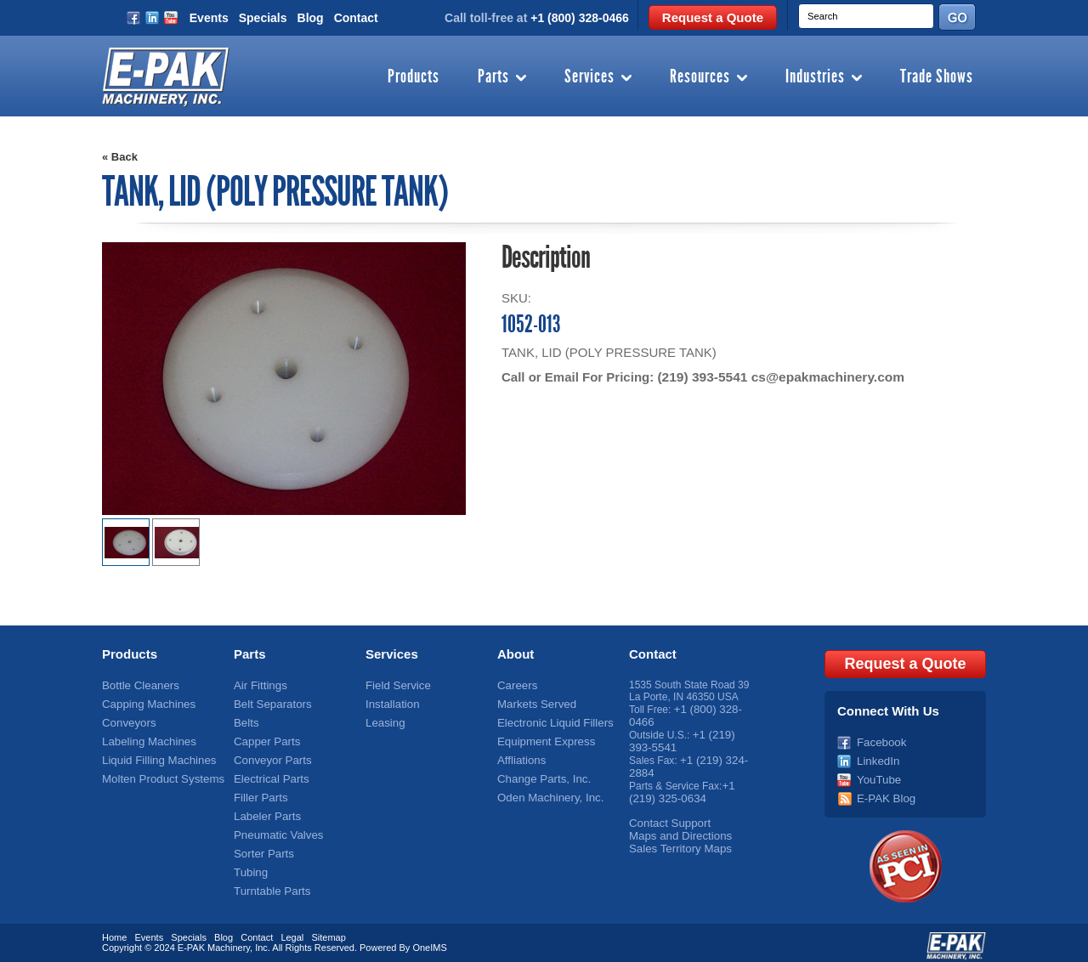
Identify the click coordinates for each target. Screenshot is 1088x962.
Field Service (395, 685)
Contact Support (666, 816)
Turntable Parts (268, 881)
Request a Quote (712, 17)
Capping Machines (144, 703)
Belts (245, 721)
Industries (815, 77)
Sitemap (328, 930)
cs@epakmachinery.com (822, 377)
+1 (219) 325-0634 (681, 786)
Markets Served (533, 703)
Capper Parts (264, 738)
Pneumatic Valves (274, 828)
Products (413, 77)
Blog (311, 18)
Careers (515, 685)
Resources (700, 77)
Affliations (519, 756)
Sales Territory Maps (675, 840)
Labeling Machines (144, 738)
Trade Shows (936, 77)
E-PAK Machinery (214, 941)
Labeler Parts (264, 810)
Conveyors (126, 721)
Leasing (383, 721)
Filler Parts (258, 792)
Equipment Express (541, 738)
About (515, 654)
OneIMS (429, 941)
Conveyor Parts (269, 756)
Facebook (879, 738)
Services (589, 77)
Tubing (249, 863)
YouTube (877, 774)
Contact (356, 18)
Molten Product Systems (157, 774)
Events (209, 18)
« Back (120, 156)
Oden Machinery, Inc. (545, 792)
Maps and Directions (675, 828)
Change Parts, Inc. (539, 774)
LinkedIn (876, 756)
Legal (291, 930)
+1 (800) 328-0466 (579, 18)
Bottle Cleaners (137, 685)
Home (114, 930)
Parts (493, 77)
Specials (263, 18)
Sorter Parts (261, 846)
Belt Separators (269, 703)
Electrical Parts (268, 774)
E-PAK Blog (883, 792)
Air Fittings (258, 685)
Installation (390, 703)
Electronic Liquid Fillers (549, 721)
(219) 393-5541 (701, 377)
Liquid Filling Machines (153, 756)
